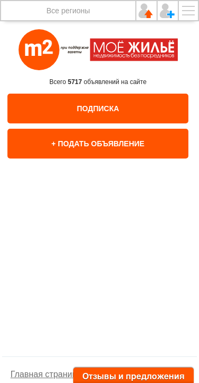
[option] (100, 268)
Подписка (98, 108)
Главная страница (46, 374)
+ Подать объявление (97, 143)
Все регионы (68, 10)
